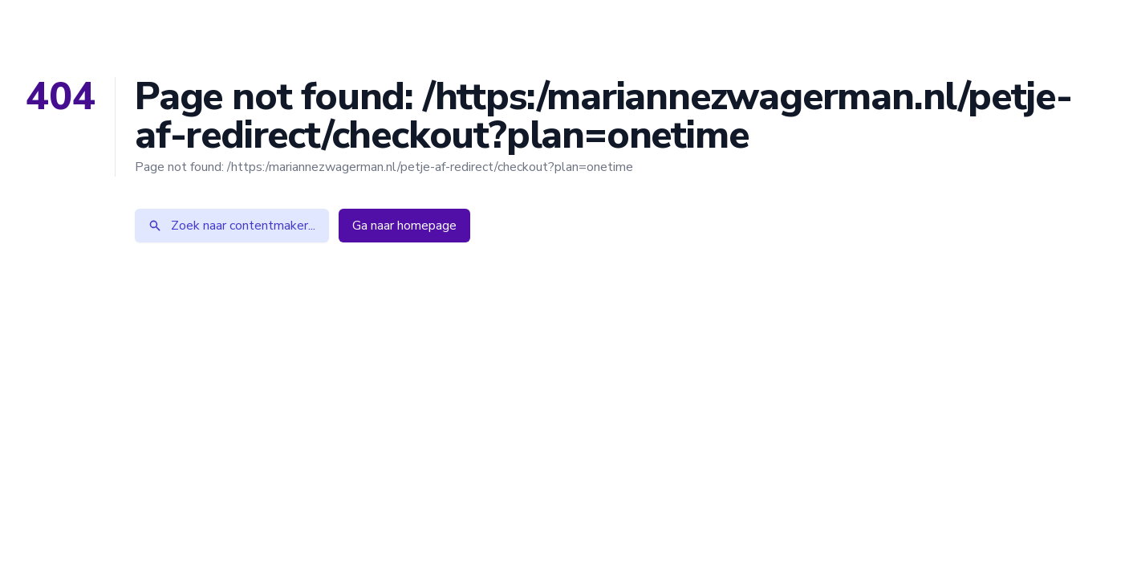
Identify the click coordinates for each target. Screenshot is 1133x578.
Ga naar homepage (404, 225)
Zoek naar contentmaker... (231, 225)
